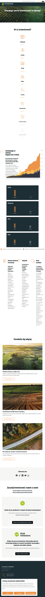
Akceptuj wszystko (31, 593)
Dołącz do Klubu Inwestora (22, 553)
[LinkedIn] (22, 476)
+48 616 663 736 (10, 575)
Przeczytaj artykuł (8, 379)
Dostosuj (19, 593)
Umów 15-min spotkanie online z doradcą (22, 522)
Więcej (22, 44)
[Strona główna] (7, 4)
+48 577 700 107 (39, 1)
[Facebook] (17, 476)
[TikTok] (19, 476)
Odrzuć (7, 593)
